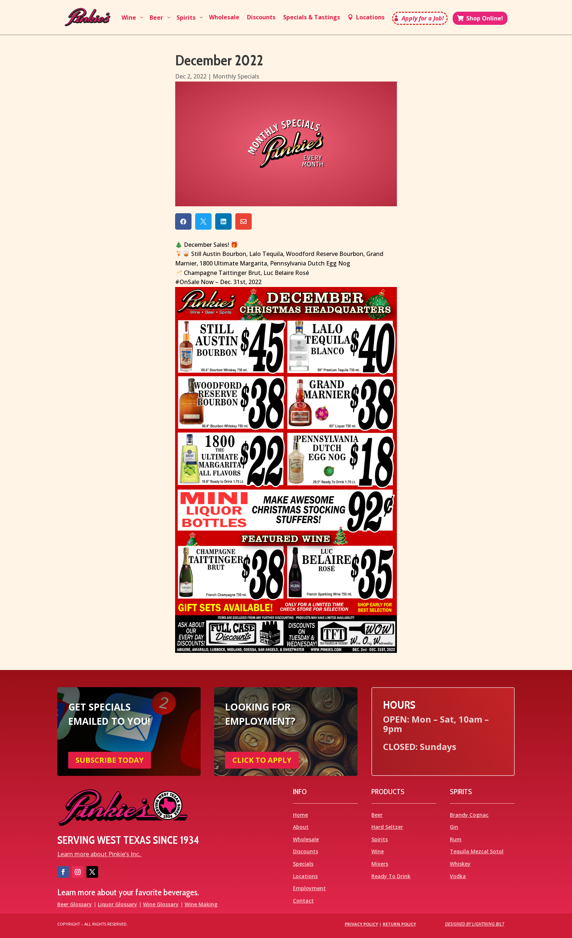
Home (300, 814)
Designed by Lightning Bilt (474, 924)
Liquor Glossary (117, 904)
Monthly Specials (236, 76)
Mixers (379, 863)
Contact (303, 900)
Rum (455, 839)
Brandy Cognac (469, 814)
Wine (377, 851)
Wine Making (201, 904)
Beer (377, 814)
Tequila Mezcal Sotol (476, 851)
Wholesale (306, 839)
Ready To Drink (390, 876)
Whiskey (460, 863)
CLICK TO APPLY (261, 760)
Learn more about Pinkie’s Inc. (99, 854)
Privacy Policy (361, 924)
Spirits (379, 839)
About (301, 826)
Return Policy (399, 924)
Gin (454, 826)
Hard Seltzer (387, 826)
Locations (305, 876)
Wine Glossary (161, 904)
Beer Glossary (74, 904)
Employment (309, 888)
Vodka (458, 876)
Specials (303, 863)
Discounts (305, 851)
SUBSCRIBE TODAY (110, 760)
